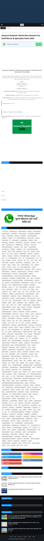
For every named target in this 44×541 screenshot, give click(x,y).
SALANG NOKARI (13, 400)
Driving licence (5, 278)
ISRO (3, 329)
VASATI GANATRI (14, 434)
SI (39, 407)
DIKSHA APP (30, 271)
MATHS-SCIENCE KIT (35, 342)
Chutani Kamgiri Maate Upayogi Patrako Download (20, 489)
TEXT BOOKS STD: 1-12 (35, 425)
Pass (20, 371)
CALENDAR (36, 253)
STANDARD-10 (35, 412)
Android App (4, 242)
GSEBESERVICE (31, 302)
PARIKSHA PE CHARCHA (7, 371)
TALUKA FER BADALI (6, 423)
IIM (16, 322)
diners (29, 536)
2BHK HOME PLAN (22, 231)
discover (25, 536)
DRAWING (34, 276)
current (3, 267)
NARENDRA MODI (26, 356)
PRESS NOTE (37, 385)
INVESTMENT (27, 327)
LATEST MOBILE (37, 334)
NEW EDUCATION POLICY (7, 360)
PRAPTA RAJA (32, 383)
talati (31, 420)
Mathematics (27, 342)
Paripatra (15, 371)
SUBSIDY (8, 418)
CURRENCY (37, 264)
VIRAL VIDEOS (26, 438)
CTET (32, 264)
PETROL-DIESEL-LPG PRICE (36, 374)
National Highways (6, 358)
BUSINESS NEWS (23, 253)
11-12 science (5, 231)
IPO (40, 327)
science (15, 405)
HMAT (32, 316)
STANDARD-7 (19, 416)
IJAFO (23, 322)
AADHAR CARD (10, 235)
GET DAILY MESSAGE (30, 293)
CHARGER (8, 260)
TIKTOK (3, 427)
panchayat (8, 369)
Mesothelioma (24, 347)
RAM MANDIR (20, 391)
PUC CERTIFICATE (5, 389)
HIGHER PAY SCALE (6, 316)
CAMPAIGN (16, 256)
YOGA (8, 445)
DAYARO (34, 267)
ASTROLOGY (16, 247)
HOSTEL (3, 320)
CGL (40, 258)
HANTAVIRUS (34, 311)
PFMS (3, 376)
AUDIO (25, 247)
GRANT (9, 302)
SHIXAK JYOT (35, 407)
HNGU (37, 316)
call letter (4, 256)
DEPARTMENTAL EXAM (18, 269)
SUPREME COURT (29, 418)
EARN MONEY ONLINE (21, 278)
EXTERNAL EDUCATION (17, 285)
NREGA (13, 363)
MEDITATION (4, 347)
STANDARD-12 (13, 414)
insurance (11, 327)
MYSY (36, 354)
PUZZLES (12, 389)
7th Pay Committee (22, 233)
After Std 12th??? (30, 238)
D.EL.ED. (14, 267)
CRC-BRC (4, 264)
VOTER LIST (10, 441)
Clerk (32, 260)
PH (11, 376)
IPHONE (33, 327)
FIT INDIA (38, 287)
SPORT (39, 409)
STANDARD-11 (5, 414)
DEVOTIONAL (27, 269)
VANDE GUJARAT (5, 434)
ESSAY (39, 282)
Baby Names (19, 249)
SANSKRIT (30, 400)
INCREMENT (34, 322)
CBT (3, 258)
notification (4, 363)
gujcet (18, 307)
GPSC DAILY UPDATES (17, 300)
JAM (9, 329)
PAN (3, 369)
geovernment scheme (19, 293)
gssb (8, 305)
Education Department (6, 280)
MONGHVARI (25, 351)
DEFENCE (10, 269)
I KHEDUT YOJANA (27, 320)
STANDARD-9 (33, 416)
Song (20, 409)
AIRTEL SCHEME (15, 240)
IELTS (9, 322)
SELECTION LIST (34, 405)
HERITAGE (27, 313)
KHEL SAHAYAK (10, 334)
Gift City (19, 296)
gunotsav (23, 307)
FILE (17, 287)
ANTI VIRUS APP (19, 242)
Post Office (31, 380)
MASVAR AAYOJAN (5, 342)
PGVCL (7, 376)
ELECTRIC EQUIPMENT (15, 282)
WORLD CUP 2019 (26, 443)
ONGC (9, 365)
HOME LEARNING (11, 318)
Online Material (5, 367)
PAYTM (3, 374)
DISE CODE (15, 273)
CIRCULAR (20, 260)
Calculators (30, 253)
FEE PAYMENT (32, 285)
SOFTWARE (8, 409)
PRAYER (31, 385)
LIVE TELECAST (29, 336)
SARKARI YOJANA (37, 400)
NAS (32, 356)
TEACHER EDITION (19, 423)
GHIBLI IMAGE (13, 296)
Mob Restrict (28, 349)
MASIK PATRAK (34, 340)
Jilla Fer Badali (27, 329)
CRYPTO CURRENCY (25, 264)
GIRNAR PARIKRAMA (27, 296)
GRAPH (14, 302)
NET (30, 358)
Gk (33, 296)
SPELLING (30, 409)
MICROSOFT (4, 349)
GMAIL (36, 296)
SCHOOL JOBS (27, 403)
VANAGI (24, 432)
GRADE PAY (33, 300)
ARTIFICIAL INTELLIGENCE (7, 247)
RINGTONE (23, 396)
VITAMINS (4, 441)
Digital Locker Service (22, 271)
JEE (21, 329)
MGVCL (33, 347)
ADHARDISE (23, 235)
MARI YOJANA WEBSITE (16, 340)
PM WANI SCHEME (17, 378)
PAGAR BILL (39, 367)
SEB (19, 405)
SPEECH (24, 409)
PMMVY (3, 380)
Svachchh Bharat (5, 420)
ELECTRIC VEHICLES (25, 282)
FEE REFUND (4, 287)
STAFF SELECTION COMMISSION (17, 412)
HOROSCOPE (26, 318)
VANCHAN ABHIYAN (32, 432)
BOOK (38, 251)
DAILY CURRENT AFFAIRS (25, 267)
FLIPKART (16, 289)
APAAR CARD (26, 242)
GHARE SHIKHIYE (5, 296)
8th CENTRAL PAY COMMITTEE (34, 233)
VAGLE (12, 432)
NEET (21, 358)
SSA (5, 412)
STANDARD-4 (34, 414)
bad (24, 249)
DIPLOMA (36, 271)
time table (9, 427)
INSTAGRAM (4, 327)
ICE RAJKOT (4, 322)
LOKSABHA (21, 338)
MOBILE (34, 349)
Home (2, 32)
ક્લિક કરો (39, 44)
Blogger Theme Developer (30, 539)
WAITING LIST (16, 441)
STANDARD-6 (12, 416)
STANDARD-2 (20, 414)
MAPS (9, 340)
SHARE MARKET (19, 407)
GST (15, 305)
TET (28, 425)
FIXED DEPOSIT (9, 289)
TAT (13, 423)
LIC (16, 336)
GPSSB (24, 300)
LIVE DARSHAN (22, 336)
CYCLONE (9, 267)
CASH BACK (33, 256)
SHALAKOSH (11, 407)
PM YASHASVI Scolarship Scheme (29, 378)
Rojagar (31, 396)
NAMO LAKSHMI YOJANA (16, 356)
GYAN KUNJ (29, 307)
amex (33, 536)
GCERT (38, 291)
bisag (25, 251)
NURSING (22, 363)
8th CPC (3, 235)
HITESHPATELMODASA (25, 316)
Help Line (22, 313)
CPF (37, 262)
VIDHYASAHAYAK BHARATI (7, 436)
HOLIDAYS (4, 318)
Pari (20, 369)
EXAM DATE (4, 285)
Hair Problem (21, 311)
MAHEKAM (4, 340)
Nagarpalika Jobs (5, 356)
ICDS (37, 320)
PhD (14, 376)
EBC (28, 278)
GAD (10, 291)
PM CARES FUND (37, 376)
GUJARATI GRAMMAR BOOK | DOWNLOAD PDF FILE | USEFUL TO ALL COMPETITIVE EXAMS (23, 523)
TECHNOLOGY (23, 425)
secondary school (25, 405)
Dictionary (39, 269)
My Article (31, 354)
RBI (10, 394)
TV (38, 427)
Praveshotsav (25, 385)
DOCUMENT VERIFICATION (7, 276)
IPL (37, 327)
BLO (28, 251)
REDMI (30, 394)
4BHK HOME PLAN (5, 233)
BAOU (13, 251)
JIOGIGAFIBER (37, 329)
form (37, 289)
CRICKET (13, 264)
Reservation (35, 394)
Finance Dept (31, 287)
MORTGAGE (32, 351)
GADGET (14, 291)
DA (18, 267)
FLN (20, 289)
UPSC (39, 429)
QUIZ (23, 389)
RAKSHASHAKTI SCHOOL (11, 391)
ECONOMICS (37, 278)
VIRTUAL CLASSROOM (35, 438)
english (32, 282)
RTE (27, 398)
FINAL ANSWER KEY (23, 287)
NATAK (36, 356)
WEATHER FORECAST (6, 443)
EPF (36, 282)
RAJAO (3, 391)
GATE (27, 291)
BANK (9, 251)
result (3, 396)
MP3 (3, 354)
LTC (29, 338)
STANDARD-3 (27, 414)
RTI (30, 398)
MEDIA (29, 345)
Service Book (4, 407)
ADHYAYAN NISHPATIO (32, 235)
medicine (34, 345)
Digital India (13, 271)
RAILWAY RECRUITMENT (35, 389)
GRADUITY (39, 300)
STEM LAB (39, 416)
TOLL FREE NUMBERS (17, 427)
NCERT (12, 358)
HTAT (20, 320)
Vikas (30, 436)
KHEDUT (4, 334)
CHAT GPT (14, 260)
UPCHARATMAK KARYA (31, 429)
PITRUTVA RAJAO (20, 376)
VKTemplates (15, 539)
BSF (8, 253)
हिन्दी (17, 445)
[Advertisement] (22, 11)
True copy (35, 427)
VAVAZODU (21, 434)
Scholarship (20, 403)
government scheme (31, 298)
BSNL (11, 253)
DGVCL (33, 269)
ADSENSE (10, 238)
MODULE (19, 351)
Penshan (15, 374)
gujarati (13, 307)
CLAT (28, 260)
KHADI (39, 331)
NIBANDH (30, 360)
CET (37, 258)
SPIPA (35, 409)
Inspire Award (38, 325)
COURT (33, 262)
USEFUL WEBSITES (5, 432)
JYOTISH (9, 331)
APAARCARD (33, 242)
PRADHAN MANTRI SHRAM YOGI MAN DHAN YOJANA (12, 383)
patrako (33, 371)
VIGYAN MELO (17, 436)
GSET (37, 302)
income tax (28, 322)
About (15, 536)
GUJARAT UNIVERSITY (6, 307)
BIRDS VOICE (19, 251)
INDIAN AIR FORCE (5, 325)
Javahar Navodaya (15, 329)
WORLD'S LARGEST (36, 443)
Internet (16, 327)
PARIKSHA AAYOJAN (27, 369)
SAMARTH (21, 400)
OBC (27, 363)
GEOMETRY (11, 293)
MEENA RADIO (12, 347)
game (19, 291)
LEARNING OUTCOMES (9, 336)
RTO (33, 398)
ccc (6, 258)
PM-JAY (38, 378)
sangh (25, 400)
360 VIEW (29, 231)
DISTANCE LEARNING (23, 273)
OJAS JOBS (7, 32)
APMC (3, 244)
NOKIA (39, 360)
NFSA (25, 360)
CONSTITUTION (19, 262)
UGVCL (8, 429)
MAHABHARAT (35, 338)
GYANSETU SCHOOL (27, 309)
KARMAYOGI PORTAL (17, 331)
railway (27, 389)
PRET (3, 387)
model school (13, 351)
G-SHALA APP (5, 291)
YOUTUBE (13, 445)
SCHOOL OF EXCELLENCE (7, 405)
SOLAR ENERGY (15, 409)
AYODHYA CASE (5, 249)
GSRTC (3, 305)
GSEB (26, 302)
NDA (17, 358)
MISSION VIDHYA (20, 349)
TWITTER (4, 429)
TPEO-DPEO (25, 427)
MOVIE (37, 351)
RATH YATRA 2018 (34, 391)
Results (7, 396)
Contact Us (20, 536)
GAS (23, 291)
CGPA (3, 260)
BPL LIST (3, 253)
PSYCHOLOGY (35, 387)
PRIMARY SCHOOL (9, 387)
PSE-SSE (28, 387)
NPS (9, 363)
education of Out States (18, 280)
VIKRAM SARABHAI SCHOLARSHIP (8, 438)
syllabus (18, 420)
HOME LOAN (19, 318)
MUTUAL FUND (24, 354)
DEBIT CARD (4, 269)
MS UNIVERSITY (12, 354)
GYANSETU (19, 309)
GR (28, 300)
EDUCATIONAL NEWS (28, 280)
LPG (26, 338)
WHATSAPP (14, 443)
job (3, 331)
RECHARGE (25, 394)
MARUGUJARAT (26, 340)
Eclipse (32, 278)
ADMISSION (4, 238)
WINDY (19, 443)
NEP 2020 (25, 358)
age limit (37, 238)
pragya (26, 383)
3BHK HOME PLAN (36, 231)
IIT (19, 322)
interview (21, 327)
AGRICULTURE (5, 240)
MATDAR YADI (14, 342)
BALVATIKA (4, 251)
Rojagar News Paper (6, 398)
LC (2, 336)
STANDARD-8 (26, 416)
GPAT (38, 298)
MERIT (18, 347)
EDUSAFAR (37, 280)
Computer (12, 262)
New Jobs (16, 360)
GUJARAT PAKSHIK (26, 305)
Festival (10, 287)
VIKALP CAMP (24, 436)
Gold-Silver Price (5, 298)
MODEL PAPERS (5, 351)
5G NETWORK (14, 233)
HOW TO (9, 320)
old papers (37, 363)
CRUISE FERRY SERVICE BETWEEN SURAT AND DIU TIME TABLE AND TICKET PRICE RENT (25, 529)
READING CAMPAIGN (16, 394)
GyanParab (12, 309)
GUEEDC (19, 305)
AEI (14, 238)
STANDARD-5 (4, 416)
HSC (17, 320)
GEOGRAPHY (4, 293)
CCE (23, 258)
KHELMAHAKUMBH (19, 334)
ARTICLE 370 (33, 244)
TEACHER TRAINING (6, 425)
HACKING (15, 311)
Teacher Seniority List (28, 423)
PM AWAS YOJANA (29, 376)
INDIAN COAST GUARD (22, 325)
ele (2, 282)
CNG (40, 260)
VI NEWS (27, 434)
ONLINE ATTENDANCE (17, 365)
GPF (3, 300)
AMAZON (31, 240)
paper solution (15, 369)
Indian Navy (31, 325)
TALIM (35, 420)
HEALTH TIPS (15, 313)
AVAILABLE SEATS (32, 247)
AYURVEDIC (12, 249)
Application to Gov (10, 244)
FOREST (32, 289)
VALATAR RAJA (18, 432)
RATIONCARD (5, 394)
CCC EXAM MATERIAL (13, 258)
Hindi (12, 316)
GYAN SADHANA (36, 307)
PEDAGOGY (9, 374)
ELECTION (7, 282)
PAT (29, 371)
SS (2, 412)
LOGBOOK (11, 338)
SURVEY (35, 418)
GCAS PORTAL (32, 291)
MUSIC (18, 354)
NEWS (21, 360)
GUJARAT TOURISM (36, 305)
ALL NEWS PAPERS (23, 240)
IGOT (13, 322)
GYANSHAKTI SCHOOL (6, 311)
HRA (13, 320)
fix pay (3, 289)
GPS (6, 300)
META (29, 347)
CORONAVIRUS (27, 262)
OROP (33, 367)
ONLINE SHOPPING (14, 367)
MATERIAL (21, 342)
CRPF (18, 264)
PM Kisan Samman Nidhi (7, 378)
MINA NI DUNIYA (12, 349)
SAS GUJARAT (4, 403)
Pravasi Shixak (18, 385)
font (28, 289)
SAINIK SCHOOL (5, 400)
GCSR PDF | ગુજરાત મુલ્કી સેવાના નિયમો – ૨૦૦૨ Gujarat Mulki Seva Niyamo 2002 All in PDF (24, 483)
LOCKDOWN (4, 338)
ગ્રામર (21, 445)
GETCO (37, 293)
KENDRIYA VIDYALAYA (27, 331)
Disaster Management (6, 273)
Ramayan (27, 391)
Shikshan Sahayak (27, 407)
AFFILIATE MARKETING (21, 238)
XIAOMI (3, 445)
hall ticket (28, 311)
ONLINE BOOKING (37, 365)
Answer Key (11, 242)
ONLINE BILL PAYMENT (27, 365)
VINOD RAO (19, 438)
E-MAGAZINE (12, 278)
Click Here (12, 103)
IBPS (33, 320)
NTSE (17, 363)
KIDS (25, 334)
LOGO (16, 338)
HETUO (32, 313)
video (32, 434)
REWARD (17, 396)
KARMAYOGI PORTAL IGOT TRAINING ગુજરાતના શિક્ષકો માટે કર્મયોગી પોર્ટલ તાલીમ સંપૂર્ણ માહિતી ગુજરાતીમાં (25, 477)
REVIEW (12, 396)
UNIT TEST (14, 429)
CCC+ (20, 258)
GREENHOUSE (20, 302)
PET (28, 374)
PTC (40, 387)
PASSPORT (25, 371)
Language (30, 334)
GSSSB (11, 305)
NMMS (34, 360)
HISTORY (17, 316)
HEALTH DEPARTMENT (6, 313)
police (17, 380)
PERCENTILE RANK (22, 374)
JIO (31, 329)
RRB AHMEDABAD (21, 398)
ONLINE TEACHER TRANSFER (25, 367)
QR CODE (18, 389)
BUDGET (16, 253)
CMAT (36, 260)
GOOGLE (12, 298)
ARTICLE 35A (26, 244)
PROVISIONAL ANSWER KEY (20, 387)
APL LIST (39, 242)
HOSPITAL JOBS (34, 318)
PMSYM (8, 380)
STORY (3, 418)
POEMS (13, 380)
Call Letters (10, 256)
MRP (6, 354)
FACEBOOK (25, 285)
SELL (40, 405)
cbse (38, 256)
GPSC (10, 300)
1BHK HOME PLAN (13, 231)
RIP (27, 396)
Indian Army (13, 325)
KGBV (35, 331)
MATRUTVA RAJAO (5, 345)
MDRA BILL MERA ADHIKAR (20, 345)
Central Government (30, 258)
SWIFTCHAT (13, 420)
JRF (5, 331)
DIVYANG (31, 273)
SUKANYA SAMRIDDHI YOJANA (18, 418)
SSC (8, 412)
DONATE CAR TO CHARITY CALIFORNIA (22, 276)
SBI (9, 403)
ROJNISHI (14, 398)
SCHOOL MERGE (35, 403)
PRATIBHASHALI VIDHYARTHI (8, 385)
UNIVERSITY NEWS (21, 429)
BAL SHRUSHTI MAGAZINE (32, 249)
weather (30, 441)
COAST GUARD (5, 262)
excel (10, 285)
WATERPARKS (23, 441)
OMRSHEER (4, 365)
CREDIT (9, 264)
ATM (22, 247)
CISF (24, 260)
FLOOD (24, 289)
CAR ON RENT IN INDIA (24, 256)
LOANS (35, 336)
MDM (12, 345)
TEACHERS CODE (15, 425)
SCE (15, 403)
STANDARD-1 (28, 412)
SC (12, 403)
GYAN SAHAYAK (5, 309)
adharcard (17, 235)
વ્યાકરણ (25, 445)
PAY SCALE (39, 371)
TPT (30, 427)
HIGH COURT (38, 313)
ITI (6, 329)
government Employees (21, 298)
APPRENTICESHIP (19, 244)
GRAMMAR (4, 302)
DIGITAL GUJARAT (5, 271)
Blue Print (33, 251)
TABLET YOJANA (25, 420)
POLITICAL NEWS (23, 380)
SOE (3, 409)
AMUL (36, 240)
